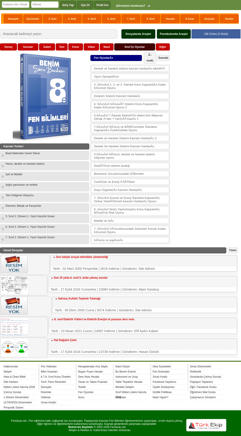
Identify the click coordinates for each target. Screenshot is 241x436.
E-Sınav (189, 18)
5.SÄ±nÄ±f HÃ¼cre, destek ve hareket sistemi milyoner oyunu (124, 156)
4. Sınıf (72, 18)
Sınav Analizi (48, 402)
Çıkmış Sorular (12, 392)
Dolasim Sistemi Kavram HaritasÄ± (117, 96)
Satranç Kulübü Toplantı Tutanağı (79, 298)
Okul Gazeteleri (162, 366)
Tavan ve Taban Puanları (93, 381)
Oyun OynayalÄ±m (106, 76)
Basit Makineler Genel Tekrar (23, 153)
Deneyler (46, 387)
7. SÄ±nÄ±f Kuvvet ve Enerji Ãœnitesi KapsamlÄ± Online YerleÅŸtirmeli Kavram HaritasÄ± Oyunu (127, 199)
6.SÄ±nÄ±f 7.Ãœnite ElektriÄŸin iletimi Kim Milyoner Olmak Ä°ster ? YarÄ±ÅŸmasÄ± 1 (128, 117)
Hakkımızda (11, 366)
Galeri (47, 46)
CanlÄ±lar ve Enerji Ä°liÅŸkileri (114, 181)
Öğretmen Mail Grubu (203, 392)
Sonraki (163, 57)
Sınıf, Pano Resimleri (53, 381)
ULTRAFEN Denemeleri (18, 402)
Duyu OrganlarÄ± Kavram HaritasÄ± (118, 190)
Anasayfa (13, 18)
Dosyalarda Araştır (138, 34)
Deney (8, 46)
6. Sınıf (111, 18)
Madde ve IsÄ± (104, 220)
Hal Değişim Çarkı (65, 340)
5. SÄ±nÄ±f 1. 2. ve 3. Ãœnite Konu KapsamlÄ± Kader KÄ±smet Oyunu (130, 86)
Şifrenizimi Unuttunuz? (130, 5)
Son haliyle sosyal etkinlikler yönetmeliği (82, 257)
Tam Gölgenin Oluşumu (19, 195)
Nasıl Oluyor (122, 366)
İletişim (8, 371)
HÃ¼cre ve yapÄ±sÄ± (108, 240)
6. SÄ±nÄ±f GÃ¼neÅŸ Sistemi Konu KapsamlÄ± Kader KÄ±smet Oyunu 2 (126, 105)
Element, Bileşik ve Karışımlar (23, 205)
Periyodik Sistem (13, 407)
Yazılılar (229, 18)
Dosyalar (209, 18)
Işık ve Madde (14, 174)
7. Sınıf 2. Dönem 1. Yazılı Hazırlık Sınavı (30, 237)
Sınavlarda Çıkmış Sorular (205, 376)
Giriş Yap (68, 5)
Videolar (46, 397)
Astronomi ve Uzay (126, 376)
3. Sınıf (52, 18)
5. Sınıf (92, 18)
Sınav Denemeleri (200, 366)
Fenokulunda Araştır (174, 34)
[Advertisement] (204, 71)
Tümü (232, 250)
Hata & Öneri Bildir (15, 376)
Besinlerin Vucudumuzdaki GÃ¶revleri (119, 173)
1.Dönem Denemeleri (16, 397)
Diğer (162, 46)
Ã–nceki (150, 57)
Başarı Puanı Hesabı (90, 371)
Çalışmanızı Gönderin (203, 397)
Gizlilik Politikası (162, 392)
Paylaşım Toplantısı (201, 381)
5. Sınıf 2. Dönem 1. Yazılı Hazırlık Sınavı (30, 216)
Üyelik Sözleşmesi (163, 387)
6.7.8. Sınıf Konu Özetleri (56, 376)
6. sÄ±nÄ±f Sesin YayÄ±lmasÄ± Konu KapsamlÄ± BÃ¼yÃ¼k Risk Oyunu (127, 211)
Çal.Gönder (32, 18)
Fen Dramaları (161, 371)
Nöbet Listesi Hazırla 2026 (19, 387)
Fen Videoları (49, 366)
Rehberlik (195, 371)
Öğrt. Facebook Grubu (203, 387)
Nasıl (107, 46)
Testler (82, 387)
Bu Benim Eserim (125, 371)
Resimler (46, 392)
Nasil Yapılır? (160, 397)
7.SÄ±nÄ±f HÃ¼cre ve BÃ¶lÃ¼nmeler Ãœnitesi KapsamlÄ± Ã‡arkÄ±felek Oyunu (125, 128)
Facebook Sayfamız (164, 381)
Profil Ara (102, 5)
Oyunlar (170, 18)
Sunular (28, 46)
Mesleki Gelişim (124, 387)
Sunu (81, 397)
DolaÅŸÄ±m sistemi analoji (112, 165)
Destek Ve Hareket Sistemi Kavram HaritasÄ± (124, 146)
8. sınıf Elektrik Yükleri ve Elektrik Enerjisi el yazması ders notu (94, 319)
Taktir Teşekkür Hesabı (128, 381)
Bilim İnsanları (49, 371)
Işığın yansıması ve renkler (21, 184)
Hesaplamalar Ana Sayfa (93, 366)
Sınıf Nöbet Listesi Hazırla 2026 (130, 393)
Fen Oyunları (85, 392)
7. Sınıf (131, 18)
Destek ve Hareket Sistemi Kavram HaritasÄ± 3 (125, 138)
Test (61, 46)
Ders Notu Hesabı (88, 376)
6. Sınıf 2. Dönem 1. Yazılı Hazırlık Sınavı (30, 226)
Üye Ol (85, 5)
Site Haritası (11, 381)
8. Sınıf (151, 18)
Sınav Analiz (160, 376)
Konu (75, 46)
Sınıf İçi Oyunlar (135, 46)
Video (91, 46)
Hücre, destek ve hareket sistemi (25, 163)
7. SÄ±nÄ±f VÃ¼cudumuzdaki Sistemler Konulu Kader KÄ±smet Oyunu (130, 230)
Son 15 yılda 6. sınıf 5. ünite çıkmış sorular (81, 277)
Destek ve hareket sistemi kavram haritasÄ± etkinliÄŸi (129, 68)
